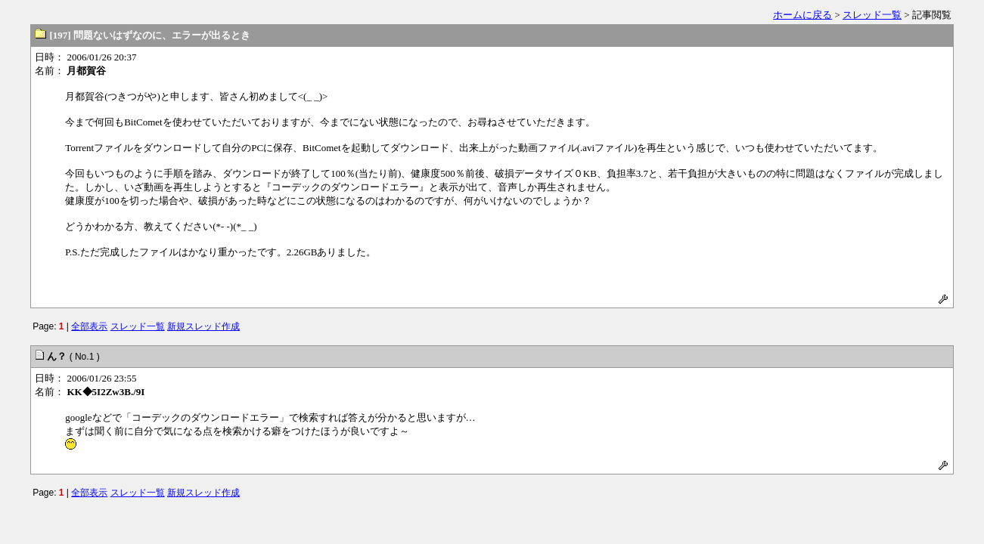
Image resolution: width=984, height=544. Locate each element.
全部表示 (89, 326)
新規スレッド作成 (203, 326)
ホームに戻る (802, 14)
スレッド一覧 (872, 14)
